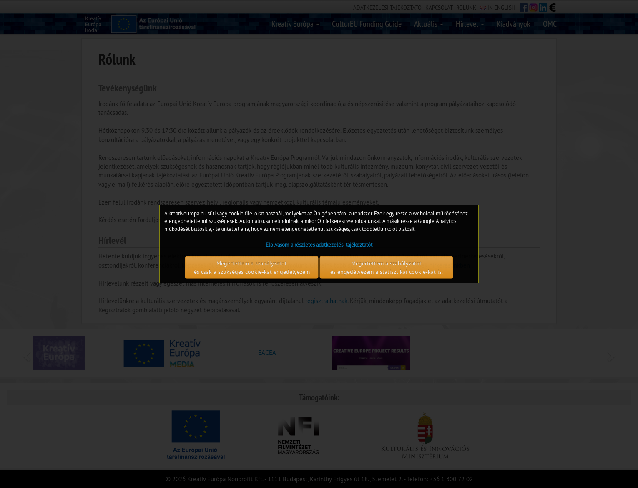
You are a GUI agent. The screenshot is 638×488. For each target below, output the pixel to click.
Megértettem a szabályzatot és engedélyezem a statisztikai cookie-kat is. (386, 268)
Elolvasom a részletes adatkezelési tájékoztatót (319, 244)
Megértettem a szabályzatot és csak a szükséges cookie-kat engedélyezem (252, 268)
